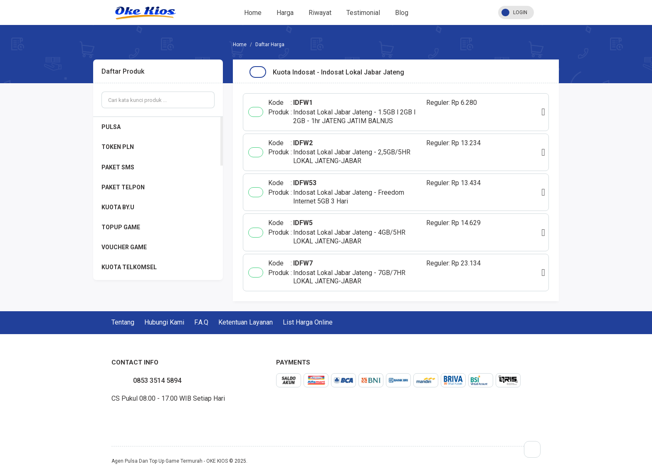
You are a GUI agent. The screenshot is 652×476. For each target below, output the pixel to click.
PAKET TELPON (123, 187)
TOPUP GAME (120, 227)
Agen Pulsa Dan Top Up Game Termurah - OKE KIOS (169, 461)
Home (253, 13)
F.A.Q (201, 322)
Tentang (122, 322)
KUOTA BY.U (117, 207)
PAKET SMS (117, 167)
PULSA (111, 127)
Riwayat (320, 13)
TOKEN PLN (117, 147)
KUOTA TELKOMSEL (129, 267)
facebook (111, 418)
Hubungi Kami (164, 322)
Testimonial (363, 13)
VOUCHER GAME (124, 247)
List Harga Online (308, 322)
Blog (401, 13)
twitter (118, 418)
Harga (285, 13)
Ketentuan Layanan (245, 322)
